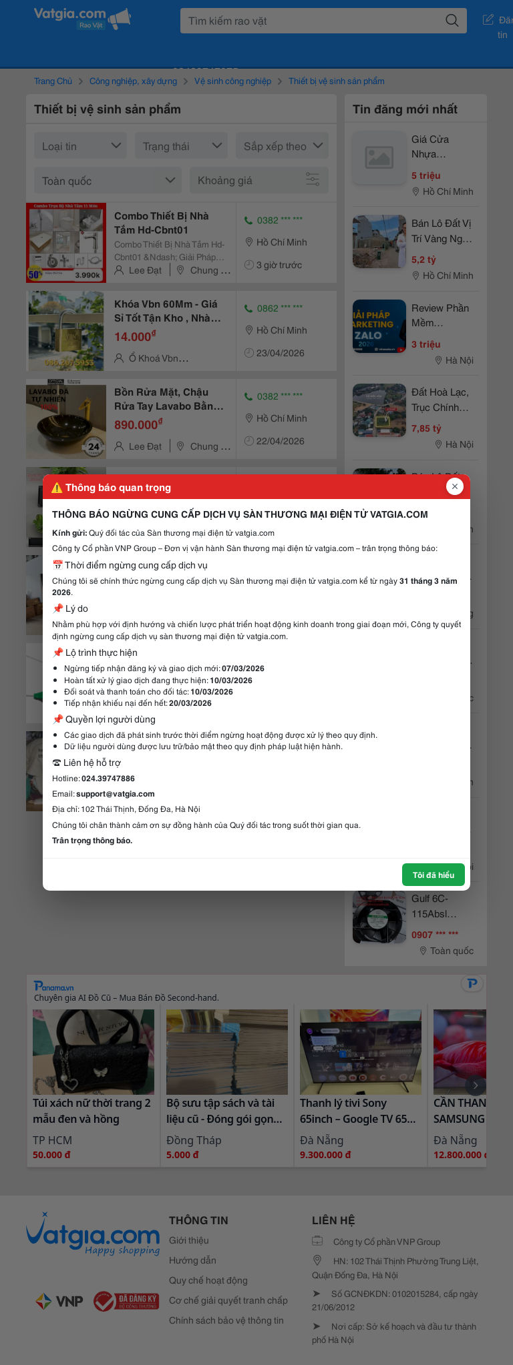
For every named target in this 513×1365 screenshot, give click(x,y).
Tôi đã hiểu (433, 874)
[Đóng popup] (455, 486)
